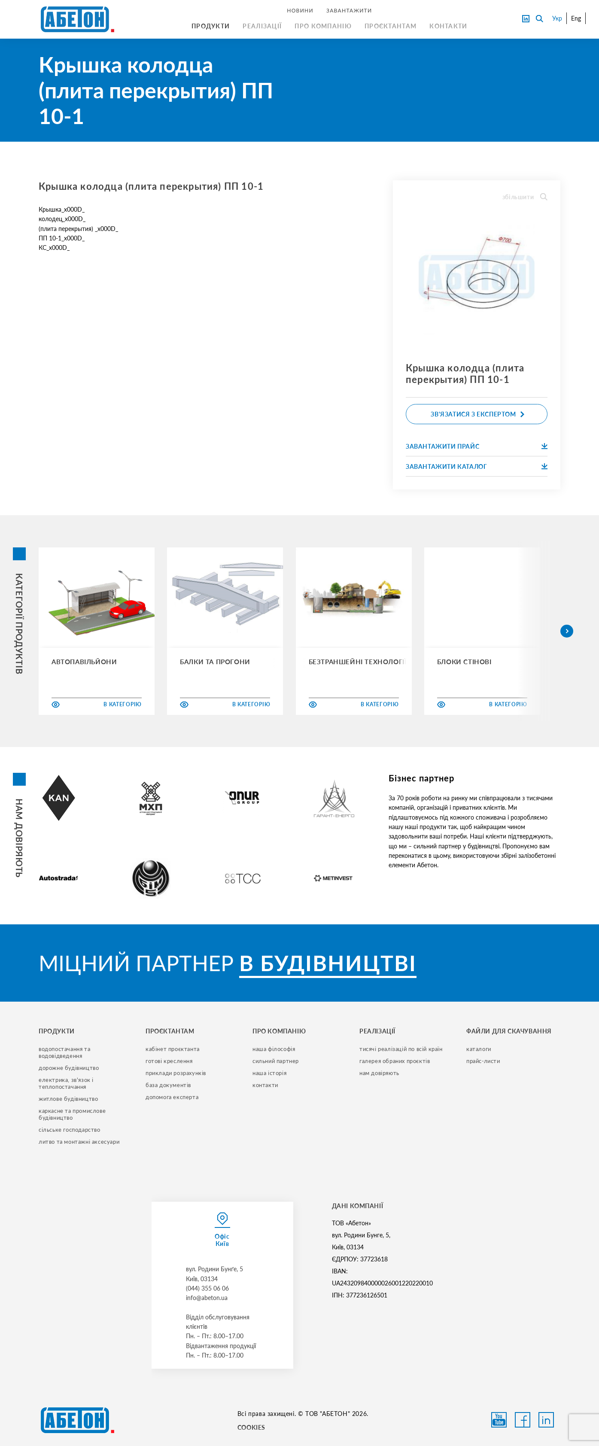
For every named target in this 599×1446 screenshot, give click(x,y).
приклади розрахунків (176, 1072)
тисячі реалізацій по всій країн (401, 1048)
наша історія (269, 1072)
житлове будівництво (68, 1098)
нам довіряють (379, 1072)
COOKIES (251, 1427)
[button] (566, 631)
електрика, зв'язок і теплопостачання (67, 1083)
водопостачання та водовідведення (65, 1052)
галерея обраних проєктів (394, 1060)
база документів (168, 1084)
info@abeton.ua (207, 1297)
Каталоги (478, 1048)
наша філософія (273, 1048)
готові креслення (169, 1060)
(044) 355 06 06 (207, 1288)
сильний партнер (275, 1060)
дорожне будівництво (69, 1067)
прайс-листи (483, 1060)
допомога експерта (172, 1097)
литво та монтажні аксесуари (79, 1141)
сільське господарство (69, 1129)
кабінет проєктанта (173, 1048)
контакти (265, 1084)
